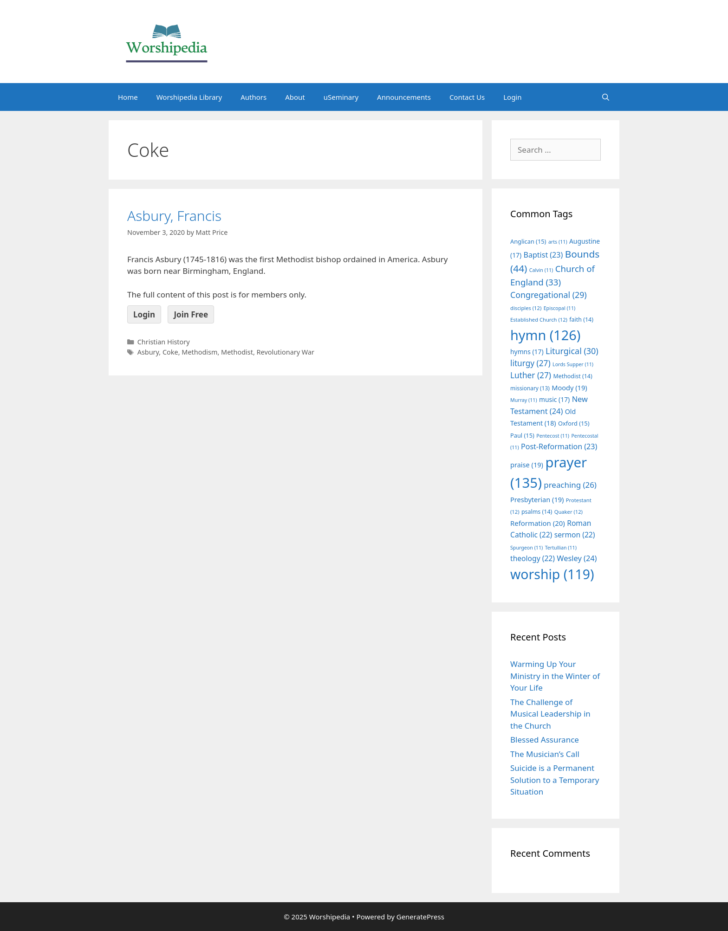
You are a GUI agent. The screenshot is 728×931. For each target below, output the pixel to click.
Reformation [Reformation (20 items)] (537, 523)
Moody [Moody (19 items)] (569, 387)
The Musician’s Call (544, 754)
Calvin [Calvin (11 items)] (541, 270)
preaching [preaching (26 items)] (570, 484)
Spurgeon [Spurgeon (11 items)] (526, 547)
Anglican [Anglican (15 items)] (528, 241)
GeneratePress (420, 916)
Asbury (148, 352)
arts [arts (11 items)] (557, 242)
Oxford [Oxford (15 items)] (573, 423)
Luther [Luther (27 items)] (530, 375)
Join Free (191, 314)
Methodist (237, 352)
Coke (170, 352)
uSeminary (341, 97)
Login (512, 97)
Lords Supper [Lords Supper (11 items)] (572, 364)
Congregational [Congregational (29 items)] (548, 294)
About (295, 97)
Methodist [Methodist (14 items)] (572, 376)
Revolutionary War (286, 352)
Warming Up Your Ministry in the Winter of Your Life (555, 676)
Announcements (404, 97)
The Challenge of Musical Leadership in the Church (550, 714)
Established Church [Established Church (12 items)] (538, 319)
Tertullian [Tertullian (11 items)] (561, 547)
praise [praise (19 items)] (526, 464)
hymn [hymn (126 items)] (545, 335)
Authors (253, 97)
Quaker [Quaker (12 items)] (568, 511)
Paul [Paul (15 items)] (522, 435)
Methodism (199, 352)
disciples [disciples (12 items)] (525, 307)
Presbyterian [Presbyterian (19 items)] (537, 499)
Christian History (163, 341)
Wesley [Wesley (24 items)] (577, 558)
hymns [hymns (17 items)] (527, 351)
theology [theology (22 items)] (532, 558)
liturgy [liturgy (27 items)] (530, 363)
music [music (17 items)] (554, 399)
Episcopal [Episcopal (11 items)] (560, 308)
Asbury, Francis (174, 215)
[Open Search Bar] (605, 97)
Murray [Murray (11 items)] (523, 400)
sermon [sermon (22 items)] (574, 535)
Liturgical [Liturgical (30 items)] (572, 350)
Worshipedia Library (189, 97)
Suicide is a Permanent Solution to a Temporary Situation (554, 780)
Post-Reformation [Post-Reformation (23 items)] (559, 446)
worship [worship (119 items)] (552, 574)
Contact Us (467, 97)
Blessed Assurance (544, 739)
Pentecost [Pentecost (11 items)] (552, 436)
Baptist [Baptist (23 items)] (543, 255)
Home (128, 97)
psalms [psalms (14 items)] (536, 512)
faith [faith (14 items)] (581, 319)
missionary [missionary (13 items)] (530, 388)
